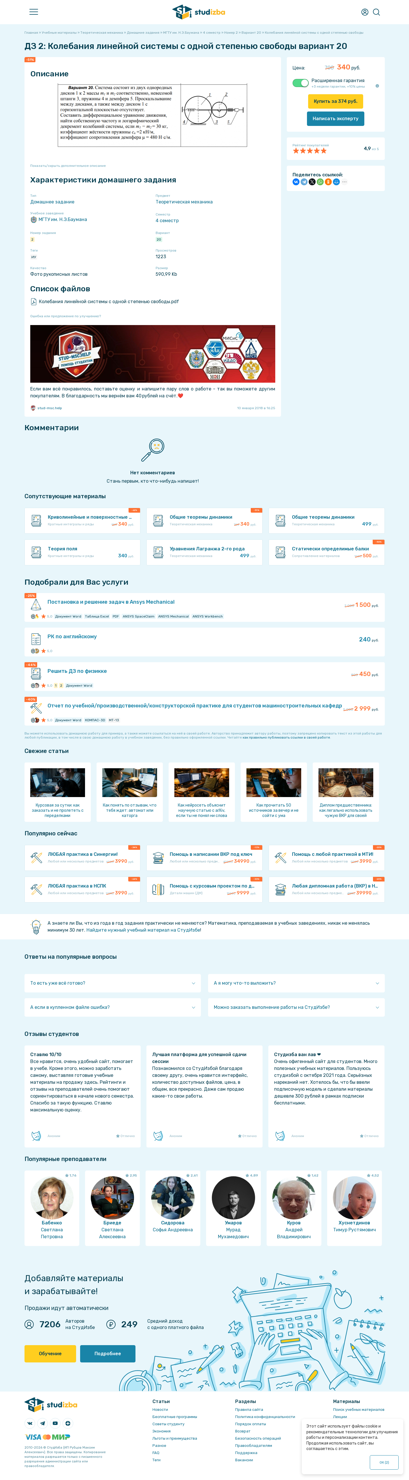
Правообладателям (253, 1445)
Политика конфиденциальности (265, 1417)
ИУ (33, 257)
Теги (156, 1460)
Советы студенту (168, 1424)
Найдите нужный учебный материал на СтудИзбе (143, 930)
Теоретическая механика (184, 202)
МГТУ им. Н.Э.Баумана (58, 219)
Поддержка (246, 1453)
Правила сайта (249, 1409)
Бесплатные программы (174, 1417)
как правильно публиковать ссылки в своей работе (286, 737)
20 (159, 239)
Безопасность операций (258, 1438)
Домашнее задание (52, 202)
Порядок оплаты (250, 1424)
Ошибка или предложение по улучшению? (65, 316)
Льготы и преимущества (174, 1438)
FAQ (155, 1453)
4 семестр (167, 220)
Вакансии (244, 1460)
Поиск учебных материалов (359, 1409)
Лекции (340, 1417)
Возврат (242, 1431)
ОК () (384, 1462)
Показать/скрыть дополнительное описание (68, 166)
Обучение (50, 1353)
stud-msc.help (46, 408)
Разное (159, 1445)
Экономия (161, 1431)
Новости (160, 1409)
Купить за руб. (335, 101)
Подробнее (108, 1353)
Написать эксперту (336, 118)
